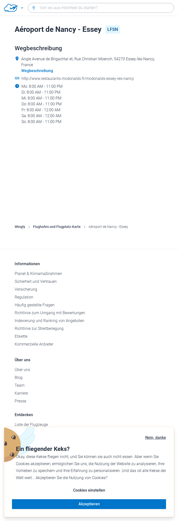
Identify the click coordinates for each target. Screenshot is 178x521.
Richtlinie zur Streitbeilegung (39, 328)
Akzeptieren (89, 504)
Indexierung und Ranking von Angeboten (49, 320)
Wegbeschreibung (37, 70)
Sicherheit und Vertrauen (36, 281)
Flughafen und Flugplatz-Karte (57, 227)
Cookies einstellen (89, 490)
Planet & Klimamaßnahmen (38, 273)
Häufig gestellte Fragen (35, 305)
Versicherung (26, 289)
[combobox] (101, 8)
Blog (18, 377)
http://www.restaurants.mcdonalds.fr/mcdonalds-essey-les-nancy (78, 78)
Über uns (22, 369)
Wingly (20, 227)
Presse (20, 401)
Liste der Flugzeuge (31, 424)
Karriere (21, 393)
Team (19, 385)
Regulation (24, 297)
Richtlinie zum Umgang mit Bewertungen (50, 312)
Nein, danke (155, 437)
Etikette (21, 336)
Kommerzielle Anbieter (34, 344)
